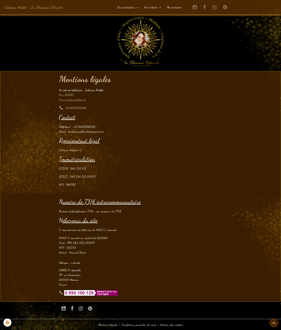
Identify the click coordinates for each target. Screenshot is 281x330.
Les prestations (126, 7)
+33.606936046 (75, 108)
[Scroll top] (273, 322)
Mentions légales (108, 324)
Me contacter (174, 7)
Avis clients (151, 7)
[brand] (34, 7)
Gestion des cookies (171, 324)
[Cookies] (8, 323)
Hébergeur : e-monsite (69, 262)
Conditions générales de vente (139, 324)
